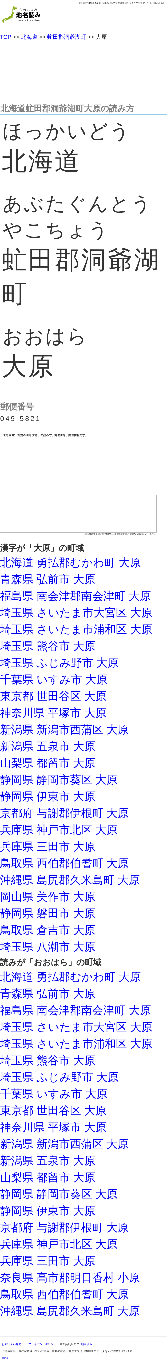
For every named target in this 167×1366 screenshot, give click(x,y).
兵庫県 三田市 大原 (47, 846)
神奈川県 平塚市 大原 (53, 713)
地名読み (86, 1344)
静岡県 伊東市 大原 (47, 796)
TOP (5, 37)
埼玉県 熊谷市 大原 (47, 646)
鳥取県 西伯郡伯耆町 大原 (64, 863)
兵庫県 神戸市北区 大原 (59, 830)
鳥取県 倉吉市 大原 (47, 930)
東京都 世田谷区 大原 (53, 696)
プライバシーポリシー (42, 1344)
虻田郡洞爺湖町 (66, 37)
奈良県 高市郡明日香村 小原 (70, 1277)
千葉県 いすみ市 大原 (54, 679)
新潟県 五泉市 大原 (47, 746)
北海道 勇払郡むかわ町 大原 (70, 562)
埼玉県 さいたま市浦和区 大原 (76, 629)
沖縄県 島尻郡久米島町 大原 (70, 880)
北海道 (29, 37)
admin (5, 1358)
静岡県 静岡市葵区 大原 (59, 779)
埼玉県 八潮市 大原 (47, 946)
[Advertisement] (83, 70)
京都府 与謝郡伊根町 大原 (64, 813)
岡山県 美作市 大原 (47, 896)
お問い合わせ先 (11, 1344)
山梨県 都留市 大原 (47, 763)
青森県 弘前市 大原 (47, 579)
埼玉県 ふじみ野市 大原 (59, 662)
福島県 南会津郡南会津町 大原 (75, 596)
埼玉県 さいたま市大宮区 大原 (76, 612)
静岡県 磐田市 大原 (47, 913)
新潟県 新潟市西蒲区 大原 (64, 729)
